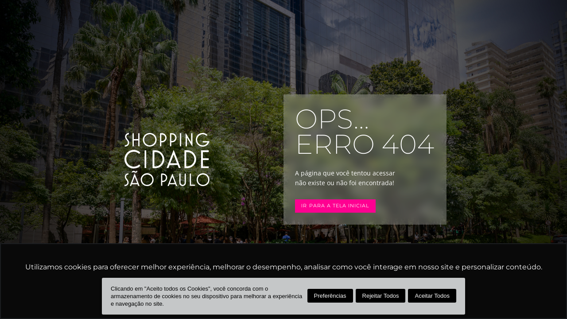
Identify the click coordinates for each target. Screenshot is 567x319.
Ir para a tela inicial (335, 206)
